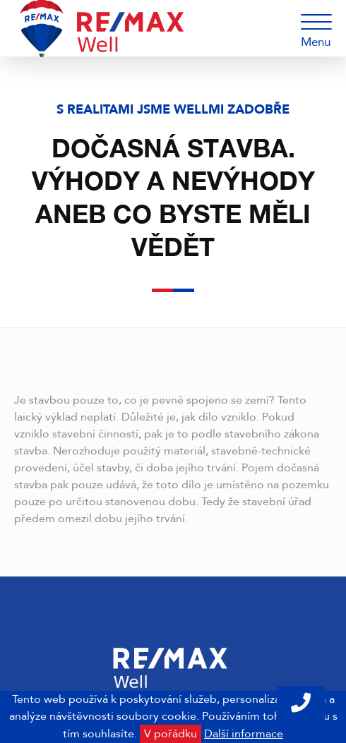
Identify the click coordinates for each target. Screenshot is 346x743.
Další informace (243, 734)
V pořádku (170, 734)
